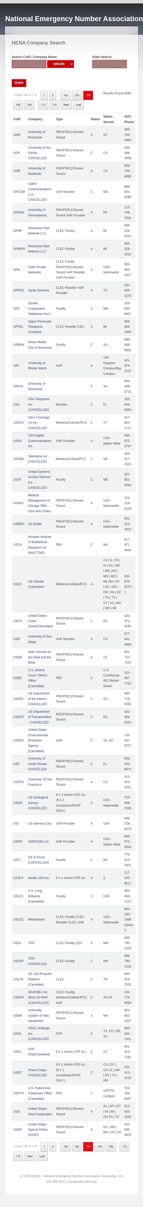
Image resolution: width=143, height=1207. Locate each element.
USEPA (18, 740)
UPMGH (19, 249)
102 (65, 95)
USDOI (18, 699)
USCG (17, 621)
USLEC (18, 919)
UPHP (17, 231)
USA (16, 404)
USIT (16, 860)
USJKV (18, 878)
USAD (17, 441)
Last (78, 105)
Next (66, 105)
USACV (18, 422)
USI (15, 823)
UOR (16, 171)
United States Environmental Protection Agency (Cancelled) (38, 740)
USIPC (18, 841)
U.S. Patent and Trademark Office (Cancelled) (40, 1093)
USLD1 (18, 896)
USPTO (18, 1093)
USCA (17, 545)
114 (54, 105)
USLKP (18, 961)
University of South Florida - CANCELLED (38, 764)
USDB (17, 657)
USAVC (18, 503)
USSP (17, 1129)
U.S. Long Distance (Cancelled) (36, 896)
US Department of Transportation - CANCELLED (40, 717)
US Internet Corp (40, 823)
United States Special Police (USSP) (38, 1130)
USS (16, 1111)
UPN (16, 270)
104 (88, 95)
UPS (16, 309)
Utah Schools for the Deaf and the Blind (39, 657)
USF (16, 764)
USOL (17, 1034)
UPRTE (18, 290)
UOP (16, 153)
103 (77, 95)
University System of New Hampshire (38, 1015)
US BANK (35, 524)
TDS (31, 943)
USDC (17, 678)
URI (16, 365)
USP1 (17, 1052)
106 (29, 105)
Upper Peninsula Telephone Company (39, 327)
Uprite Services (38, 290)
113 (43, 105)
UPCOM (19, 192)
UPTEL (18, 327)
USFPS (18, 782)
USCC (17, 584)
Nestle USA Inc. (39, 878)
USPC (17, 1072)
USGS (17, 803)
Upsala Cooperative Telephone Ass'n (39, 308)
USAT (17, 479)
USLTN (18, 979)
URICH (18, 386)
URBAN (18, 345)
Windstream (36, 919)
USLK (17, 943)
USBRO (18, 524)
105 (18, 105)
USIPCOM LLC (38, 841)
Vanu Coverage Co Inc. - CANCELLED (39, 423)
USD (16, 639)
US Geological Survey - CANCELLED (38, 803)
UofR (16, 135)
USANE (18, 459)
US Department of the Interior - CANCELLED (39, 699)
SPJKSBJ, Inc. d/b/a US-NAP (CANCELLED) (38, 997)
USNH (17, 1016)
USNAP (18, 997)
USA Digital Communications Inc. (39, 441)
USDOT (18, 717)
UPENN (18, 212)
